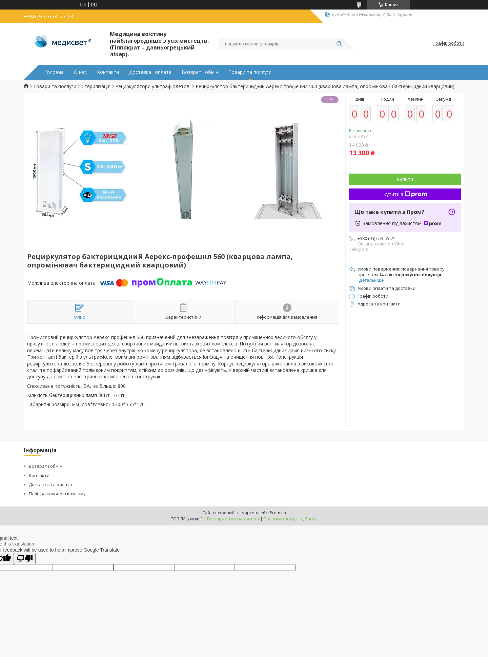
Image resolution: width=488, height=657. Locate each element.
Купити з (405, 194)
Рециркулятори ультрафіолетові (152, 86)
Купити (405, 179)
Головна (54, 72)
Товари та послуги (249, 72)
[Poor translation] (25, 558)
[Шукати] (339, 44)
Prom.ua (278, 513)
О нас (80, 72)
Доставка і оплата (150, 72)
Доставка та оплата (50, 484)
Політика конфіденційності (291, 519)
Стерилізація (95, 86)
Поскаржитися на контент (233, 519)
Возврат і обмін (200, 72)
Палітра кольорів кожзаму (57, 494)
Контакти (108, 72)
